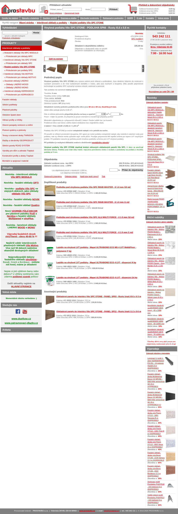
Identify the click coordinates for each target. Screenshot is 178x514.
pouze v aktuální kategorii (15, 36)
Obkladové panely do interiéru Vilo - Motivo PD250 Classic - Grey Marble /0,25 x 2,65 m (156, 263)
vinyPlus (28, 218)
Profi (32, 213)
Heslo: (88, 9)
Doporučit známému (53, 176)
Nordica (11, 216)
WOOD (21, 227)
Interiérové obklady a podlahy (52, 22)
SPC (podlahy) (137, 39)
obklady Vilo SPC (21, 193)
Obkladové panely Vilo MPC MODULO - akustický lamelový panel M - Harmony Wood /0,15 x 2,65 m (156, 128)
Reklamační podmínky (113, 18)
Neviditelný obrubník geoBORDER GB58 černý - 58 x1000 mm (156, 321)
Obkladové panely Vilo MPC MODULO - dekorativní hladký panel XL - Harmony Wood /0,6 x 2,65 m (156, 112)
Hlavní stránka (26, 22)
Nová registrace (56, 13)
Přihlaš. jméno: (56, 9)
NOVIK (35, 199)
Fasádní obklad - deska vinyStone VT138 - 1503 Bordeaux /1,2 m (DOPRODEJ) (154, 471)
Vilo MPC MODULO (21, 177)
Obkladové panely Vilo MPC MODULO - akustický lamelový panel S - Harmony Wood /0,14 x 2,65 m (156, 144)
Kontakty (150, 18)
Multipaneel (15, 218)
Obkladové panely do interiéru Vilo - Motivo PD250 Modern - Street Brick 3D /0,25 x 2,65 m (156, 248)
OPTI (36, 182)
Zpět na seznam (56, 59)
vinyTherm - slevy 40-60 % (19, 236)
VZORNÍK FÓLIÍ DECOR (24, 211)
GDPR (130, 18)
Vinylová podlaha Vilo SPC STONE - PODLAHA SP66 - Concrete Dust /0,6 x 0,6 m (156, 159)
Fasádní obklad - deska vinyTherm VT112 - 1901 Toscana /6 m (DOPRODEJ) (154, 415)
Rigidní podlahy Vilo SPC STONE (87, 22)
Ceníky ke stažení (10, 18)
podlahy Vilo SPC (25, 188)
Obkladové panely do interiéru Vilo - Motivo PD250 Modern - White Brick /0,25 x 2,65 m (156, 279)
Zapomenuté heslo (71, 13)
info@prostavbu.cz (111, 511)
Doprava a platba (68, 18)
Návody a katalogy (30, 18)
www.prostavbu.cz (87, 511)
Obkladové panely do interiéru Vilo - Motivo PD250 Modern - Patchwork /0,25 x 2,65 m (156, 232)
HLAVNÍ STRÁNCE (21, 286)
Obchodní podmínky (89, 18)
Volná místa (163, 18)
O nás (139, 18)
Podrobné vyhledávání (11, 38)
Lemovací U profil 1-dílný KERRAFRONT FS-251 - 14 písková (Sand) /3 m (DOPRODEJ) (156, 363)
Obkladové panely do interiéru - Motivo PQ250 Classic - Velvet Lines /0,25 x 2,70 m (156, 295)
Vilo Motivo (32, 245)
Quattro (35, 205)
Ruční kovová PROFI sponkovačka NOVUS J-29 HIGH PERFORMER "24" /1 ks (156, 204)
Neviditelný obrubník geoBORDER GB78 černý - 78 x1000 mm (156, 332)
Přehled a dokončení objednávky (157, 5)
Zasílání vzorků (50, 18)
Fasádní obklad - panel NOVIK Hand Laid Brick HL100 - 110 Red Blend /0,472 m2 (155, 175)
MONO (31, 227)
